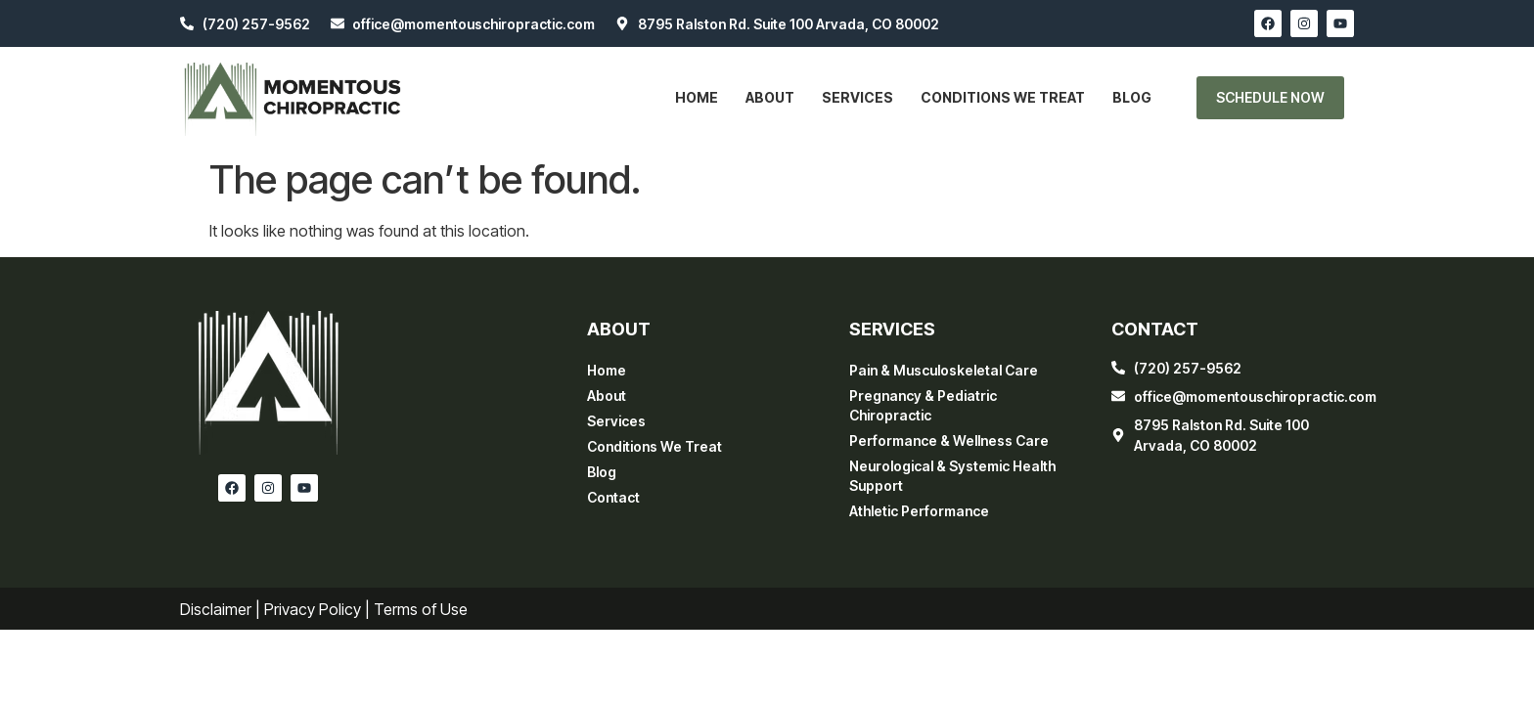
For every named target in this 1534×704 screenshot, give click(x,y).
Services (857, 97)
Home (696, 97)
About (769, 97)
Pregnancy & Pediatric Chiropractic (923, 405)
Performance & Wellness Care (949, 440)
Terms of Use (421, 609)
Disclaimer (215, 609)
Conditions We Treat (1003, 97)
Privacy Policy (312, 609)
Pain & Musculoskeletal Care (943, 370)
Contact (613, 497)
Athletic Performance (919, 511)
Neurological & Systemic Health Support (952, 476)
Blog (1131, 97)
